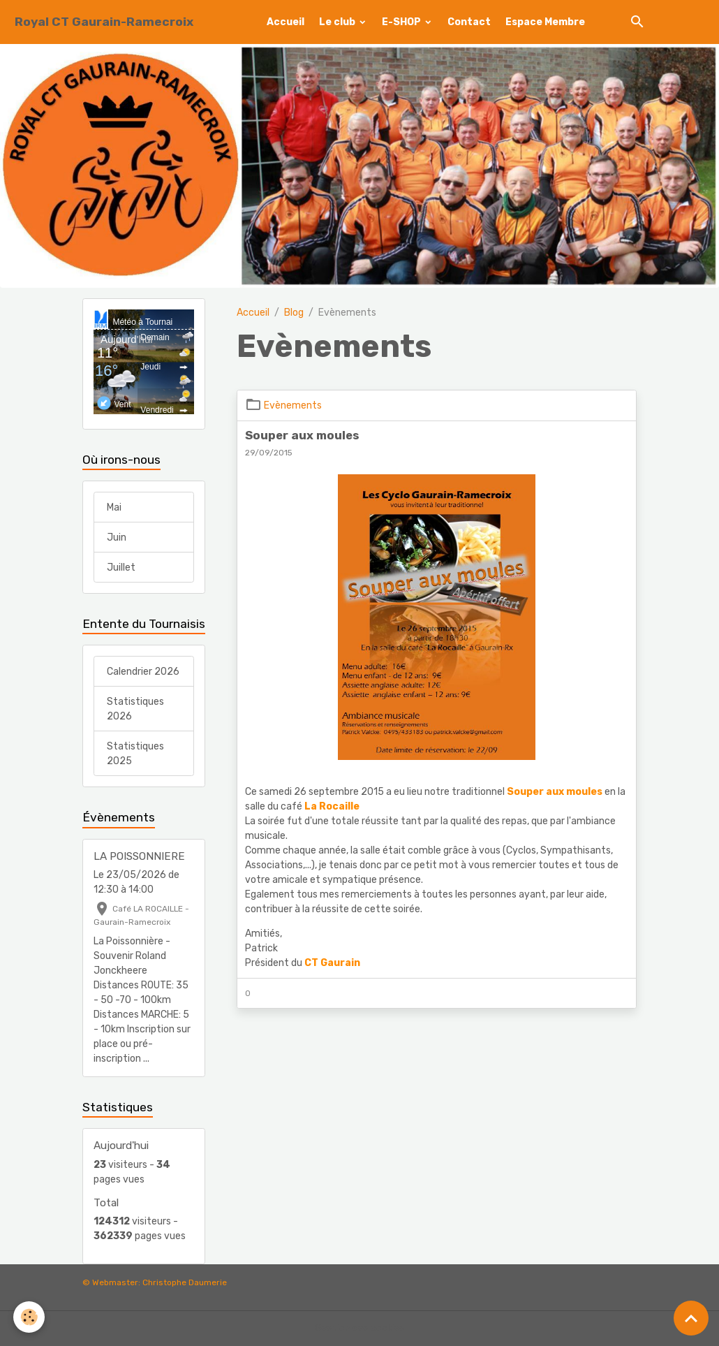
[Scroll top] (691, 1318)
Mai (114, 507)
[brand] (104, 22)
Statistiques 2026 (135, 709)
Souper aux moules (302, 435)
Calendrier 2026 (143, 672)
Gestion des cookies (360, 1328)
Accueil (285, 22)
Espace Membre (545, 22)
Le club (338, 22)
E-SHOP (402, 22)
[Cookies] (29, 1317)
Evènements (293, 405)
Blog (294, 313)
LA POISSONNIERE (139, 856)
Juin (116, 537)
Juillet (121, 567)
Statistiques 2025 (135, 753)
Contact (469, 22)
